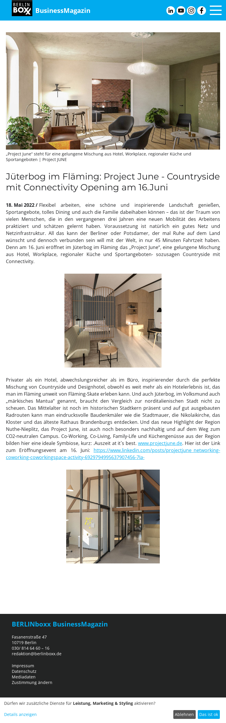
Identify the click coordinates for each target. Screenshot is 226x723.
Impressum (23, 665)
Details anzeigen (20, 714)
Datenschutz (24, 671)
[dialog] (113, 710)
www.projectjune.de (160, 443)
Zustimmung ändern (32, 682)
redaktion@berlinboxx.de (37, 653)
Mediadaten (24, 677)
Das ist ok (208, 714)
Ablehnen (184, 714)
